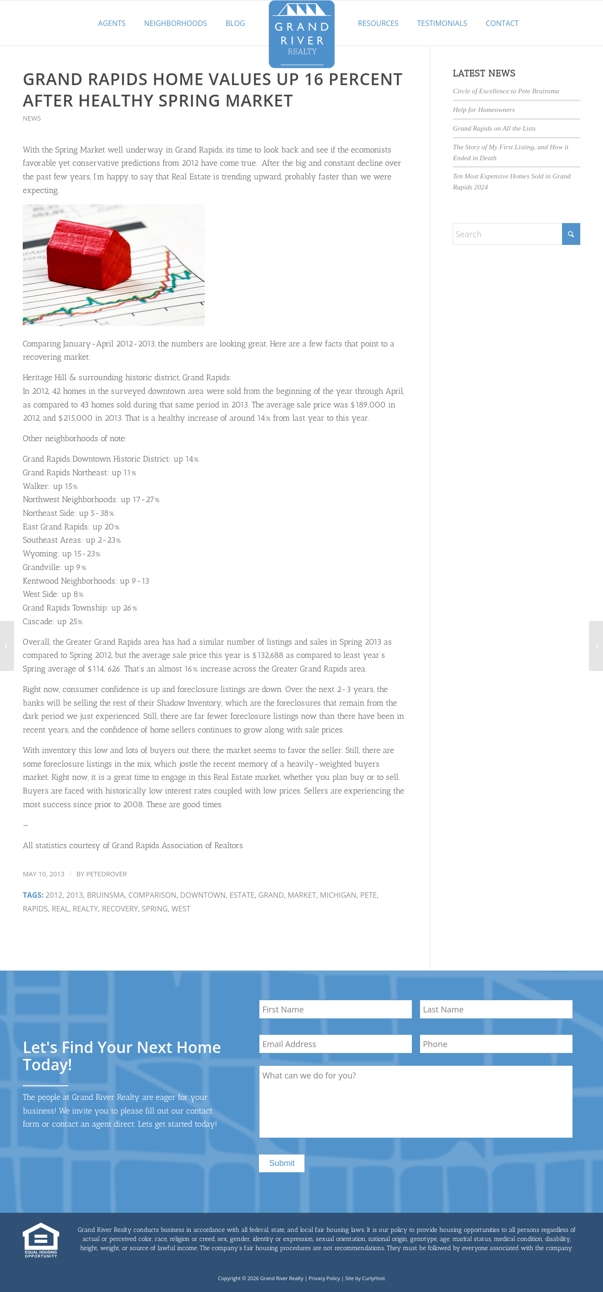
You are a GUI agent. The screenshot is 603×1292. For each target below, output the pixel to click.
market (302, 895)
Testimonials (442, 23)
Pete (368, 895)
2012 (54, 895)
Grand (271, 895)
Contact (502, 23)
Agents (112, 23)
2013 (74, 895)
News (32, 118)
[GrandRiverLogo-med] (302, 34)
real (60, 909)
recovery (120, 909)
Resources (378, 23)
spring (155, 909)
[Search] (516, 234)
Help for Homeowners (484, 109)
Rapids (35, 909)
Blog (235, 23)
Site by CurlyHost (365, 1278)
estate (241, 895)
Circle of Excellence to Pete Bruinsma (506, 91)
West (181, 909)
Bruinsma (106, 895)
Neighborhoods (175, 23)
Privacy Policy (324, 1278)
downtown (203, 895)
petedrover (106, 873)
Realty (85, 909)
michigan (338, 895)
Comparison (152, 895)
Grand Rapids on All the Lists (494, 128)
